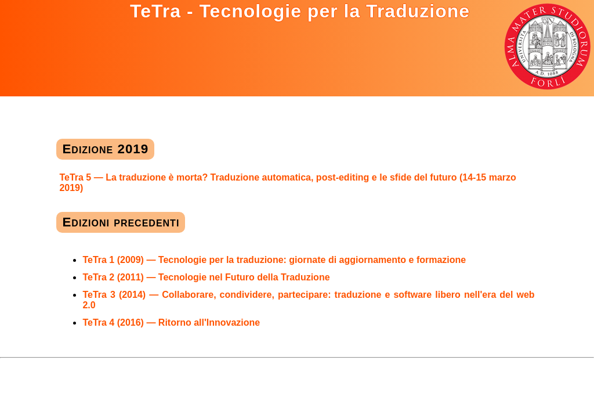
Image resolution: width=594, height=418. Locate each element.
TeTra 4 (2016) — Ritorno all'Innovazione (171, 322)
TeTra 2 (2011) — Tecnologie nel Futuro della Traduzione (205, 277)
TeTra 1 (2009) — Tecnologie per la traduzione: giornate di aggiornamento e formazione (274, 260)
